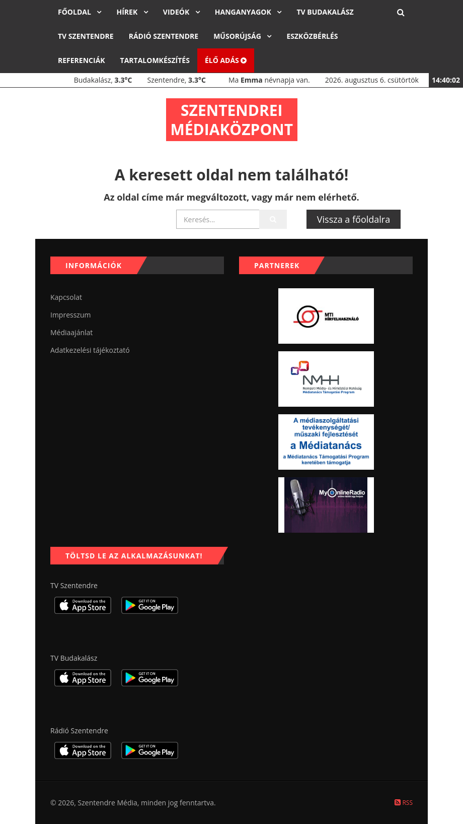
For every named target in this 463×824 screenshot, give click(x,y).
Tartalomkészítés (155, 60)
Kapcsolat (66, 297)
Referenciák (81, 60)
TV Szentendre (86, 36)
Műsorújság (238, 36)
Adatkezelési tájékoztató (90, 350)
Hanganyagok (244, 12)
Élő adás (226, 60)
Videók (177, 12)
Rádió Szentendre (164, 36)
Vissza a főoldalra (353, 219)
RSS (404, 802)
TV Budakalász (324, 12)
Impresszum (70, 315)
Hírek (127, 12)
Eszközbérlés (312, 36)
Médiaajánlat (71, 332)
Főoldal (75, 12)
